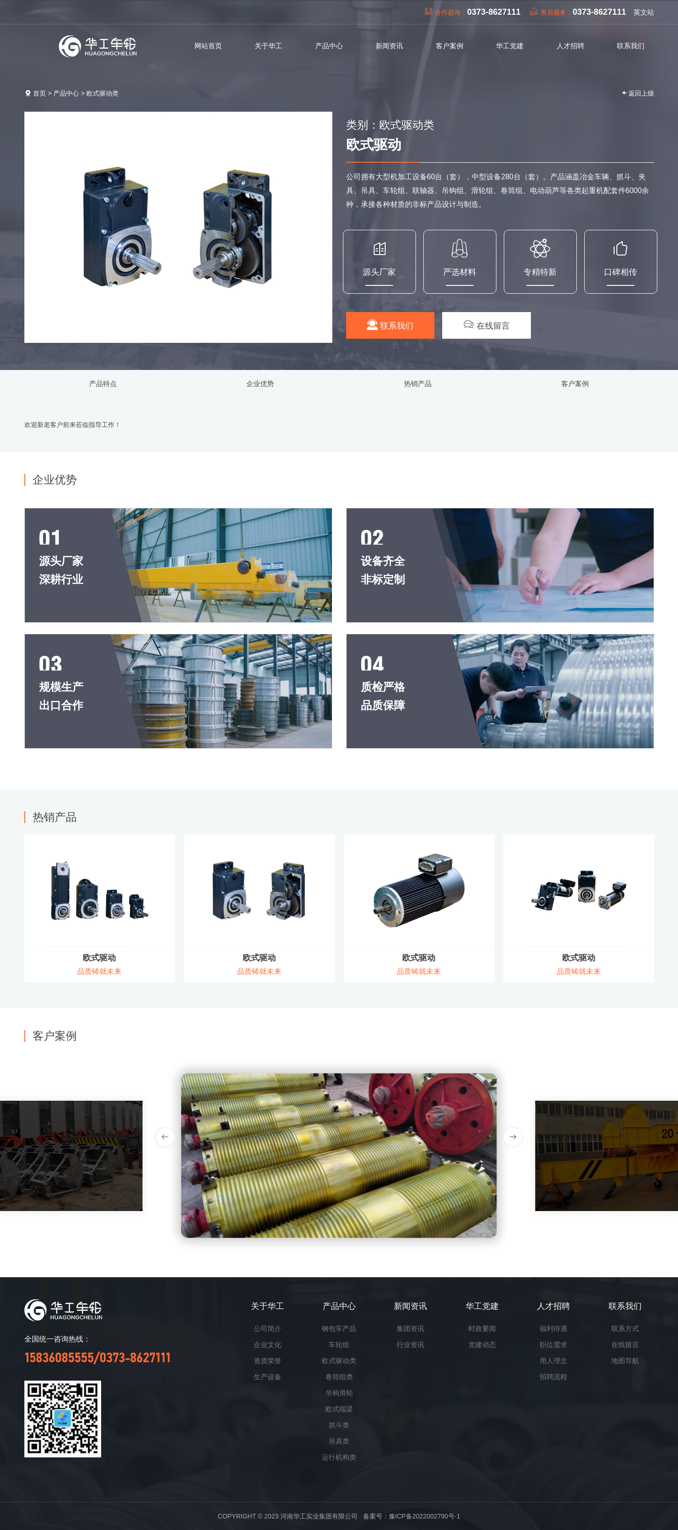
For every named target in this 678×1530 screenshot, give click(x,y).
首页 (39, 93)
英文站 (643, 12)
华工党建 (482, 1306)
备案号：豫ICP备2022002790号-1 (412, 1516)
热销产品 (418, 383)
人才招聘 (553, 1306)
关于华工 (267, 1306)
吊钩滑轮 (339, 1393)
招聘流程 (553, 1377)
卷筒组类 (339, 1377)
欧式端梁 (339, 1409)
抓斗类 (339, 1425)
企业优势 (260, 383)
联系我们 (390, 324)
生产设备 (267, 1377)
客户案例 (575, 383)
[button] (513, 1137)
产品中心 (66, 93)
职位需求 (553, 1344)
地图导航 (625, 1361)
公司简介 (267, 1328)
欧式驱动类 (102, 93)
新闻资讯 (410, 1306)
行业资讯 (410, 1344)
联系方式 (625, 1328)
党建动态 (482, 1344)
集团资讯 (410, 1328)
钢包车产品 (339, 1328)
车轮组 (339, 1344)
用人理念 (553, 1361)
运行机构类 (339, 1457)
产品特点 (103, 383)
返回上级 (637, 93)
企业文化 (267, 1344)
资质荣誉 (267, 1361)
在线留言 (486, 324)
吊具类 (339, 1441)
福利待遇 (553, 1328)
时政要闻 (482, 1328)
